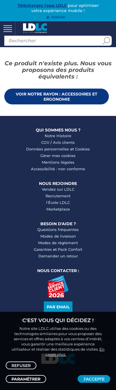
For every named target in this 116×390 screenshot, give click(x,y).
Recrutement (58, 196)
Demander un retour (58, 256)
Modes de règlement (58, 242)
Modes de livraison (58, 236)
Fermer (58, 17)
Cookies (82, 149)
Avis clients (64, 142)
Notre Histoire (58, 135)
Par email (58, 306)
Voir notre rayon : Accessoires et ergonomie (56, 96)
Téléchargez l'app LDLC (42, 5)
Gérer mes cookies (58, 155)
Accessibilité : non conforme (58, 169)
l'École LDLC (58, 202)
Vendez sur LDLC (58, 189)
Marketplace (58, 209)
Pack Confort (70, 249)
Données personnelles (47, 149)
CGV (45, 142)
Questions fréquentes (58, 229)
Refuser (21, 365)
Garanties (43, 249)
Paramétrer (25, 379)
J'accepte (94, 379)
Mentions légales (58, 162)
